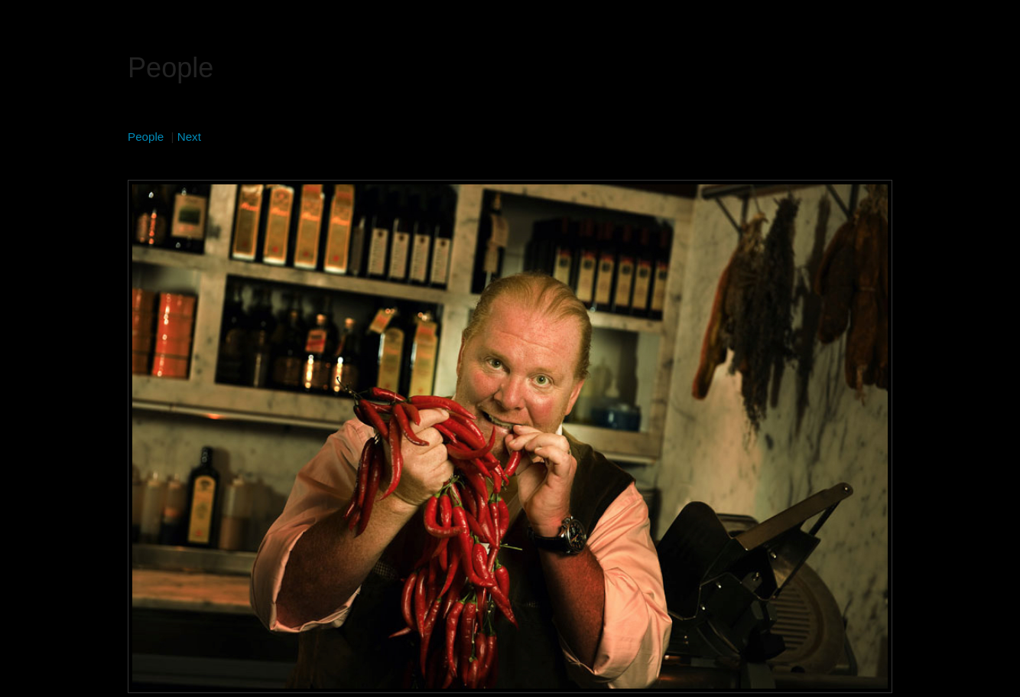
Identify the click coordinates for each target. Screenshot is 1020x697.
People (146, 136)
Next (189, 136)
